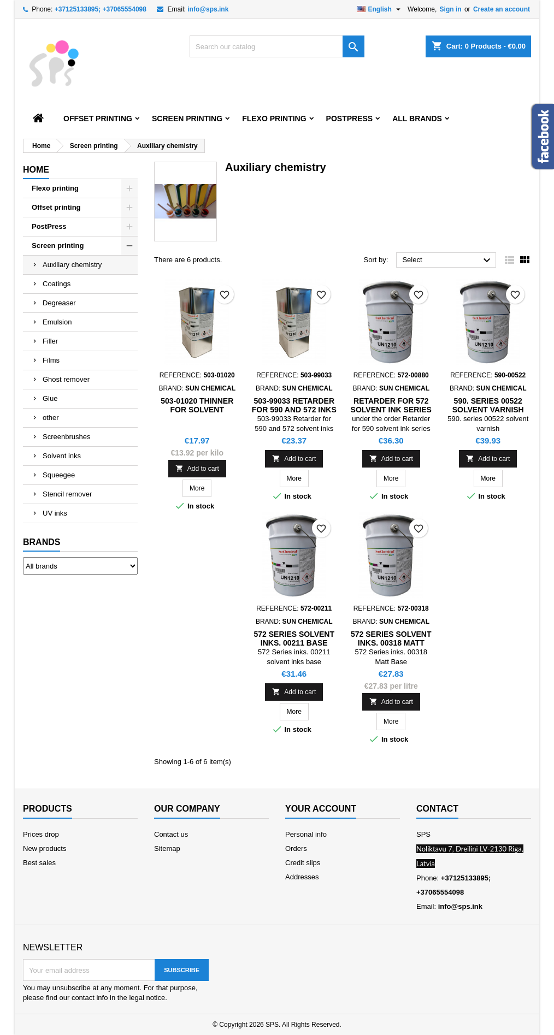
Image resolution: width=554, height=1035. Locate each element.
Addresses (302, 877)
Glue (50, 398)
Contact (437, 808)
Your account (320, 808)
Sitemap (167, 848)
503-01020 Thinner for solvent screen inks (197, 410)
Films (51, 360)
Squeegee (59, 475)
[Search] (277, 46)
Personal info (306, 834)
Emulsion (57, 322)
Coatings (56, 284)
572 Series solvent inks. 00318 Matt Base (391, 643)
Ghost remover (66, 379)
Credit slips (302, 863)
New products (44, 848)
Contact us (171, 834)
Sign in (451, 9)
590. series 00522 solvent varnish (488, 405)
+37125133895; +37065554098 (100, 9)
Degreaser (59, 303)
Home (36, 169)
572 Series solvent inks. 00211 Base (294, 638)
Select (447, 260)
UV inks (55, 513)
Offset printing (97, 118)
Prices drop (41, 834)
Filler (50, 341)
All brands (417, 118)
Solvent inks (62, 456)
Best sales (39, 863)
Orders (296, 848)
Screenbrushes (66, 437)
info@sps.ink (207, 9)
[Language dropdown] (380, 9)
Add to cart (197, 468)
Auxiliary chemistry (72, 265)
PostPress (349, 118)
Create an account (501, 9)
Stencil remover (67, 494)
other (51, 417)
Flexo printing (274, 118)
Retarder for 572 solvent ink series (391, 405)
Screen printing (187, 118)
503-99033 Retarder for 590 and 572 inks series (294, 410)
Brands (41, 542)
